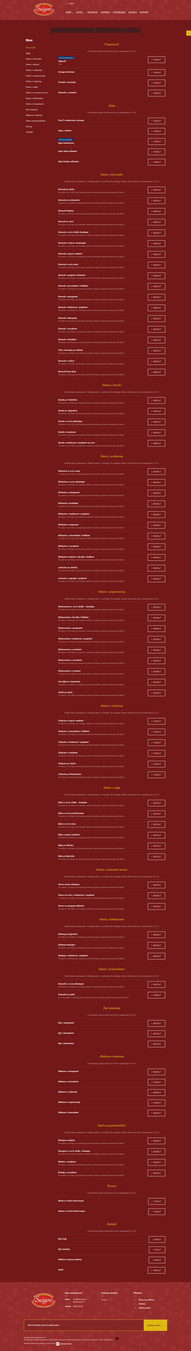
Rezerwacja (119, 12)
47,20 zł (156, 721)
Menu (80, 12)
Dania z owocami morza (37, 92)
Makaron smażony (34, 115)
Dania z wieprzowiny (35, 75)
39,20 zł (156, 471)
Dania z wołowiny (34, 70)
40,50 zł (156, 1113)
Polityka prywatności (41, 1340)
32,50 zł (156, 607)
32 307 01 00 (78, 1306)
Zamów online (155, 1325)
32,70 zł (156, 803)
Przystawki (31, 47)
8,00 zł (156, 1260)
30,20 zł (156, 1092)
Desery (29, 126)
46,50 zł (156, 400)
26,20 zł (156, 1072)
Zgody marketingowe (73, 1340)
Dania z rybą (31, 87)
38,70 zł (156, 885)
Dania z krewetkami (35, 104)
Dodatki (29, 132)
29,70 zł (156, 1033)
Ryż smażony (31, 109)
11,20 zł (156, 1201)
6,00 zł (156, 1239)
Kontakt (144, 12)
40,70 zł (156, 984)
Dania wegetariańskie (36, 121)
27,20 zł (156, 1082)
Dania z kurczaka (33, 59)
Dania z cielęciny (34, 81)
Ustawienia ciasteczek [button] (57, 1340)
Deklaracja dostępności (90, 1340)
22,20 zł (156, 1162)
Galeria (132, 12)
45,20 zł (156, 995)
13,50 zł (156, 72)
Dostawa (105, 12)
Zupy (28, 53)
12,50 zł (156, 121)
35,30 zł (156, 275)
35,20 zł (156, 190)
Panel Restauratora (106, 1340)
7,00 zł (156, 1249)
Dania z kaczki (32, 64)
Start (69, 12)
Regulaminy (28, 1340)
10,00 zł (156, 1270)
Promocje (92, 12)
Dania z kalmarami (34, 98)
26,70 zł (156, 1023)
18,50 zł (156, 59)
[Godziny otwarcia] (117, 1299)
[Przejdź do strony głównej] (46, 9)
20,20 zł (156, 1141)
